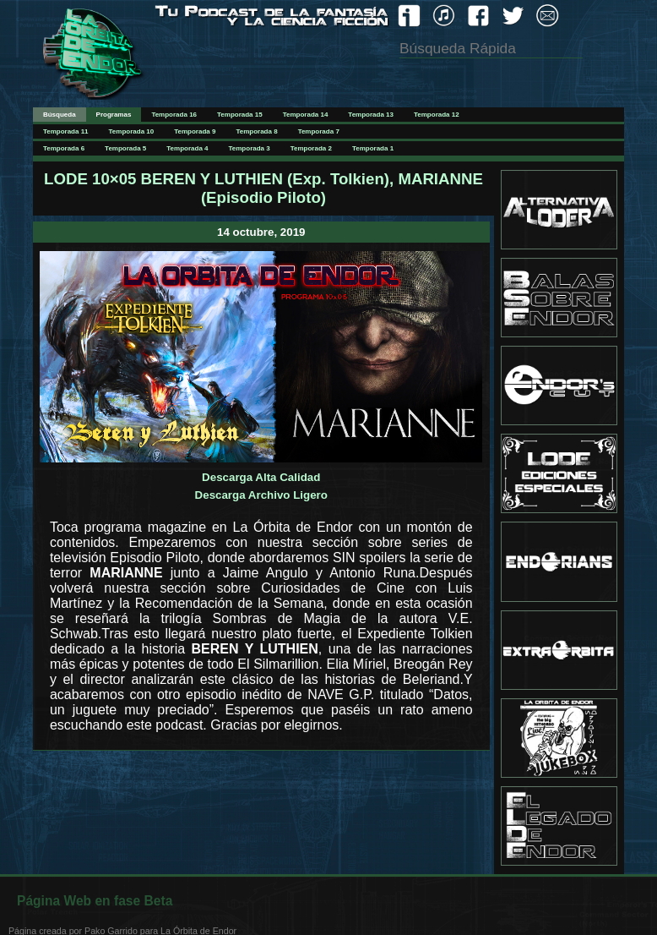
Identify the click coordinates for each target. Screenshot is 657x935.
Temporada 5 (125, 148)
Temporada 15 (240, 114)
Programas (114, 114)
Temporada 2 (311, 148)
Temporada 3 (249, 148)
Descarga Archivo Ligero (261, 495)
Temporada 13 (371, 114)
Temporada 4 (187, 148)
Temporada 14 (305, 114)
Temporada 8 (256, 131)
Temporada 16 (174, 114)
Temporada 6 (63, 148)
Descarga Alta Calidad (261, 477)
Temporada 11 (66, 131)
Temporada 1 (373, 148)
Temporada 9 (194, 131)
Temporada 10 (132, 131)
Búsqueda (59, 114)
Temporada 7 (318, 131)
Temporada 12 (436, 114)
